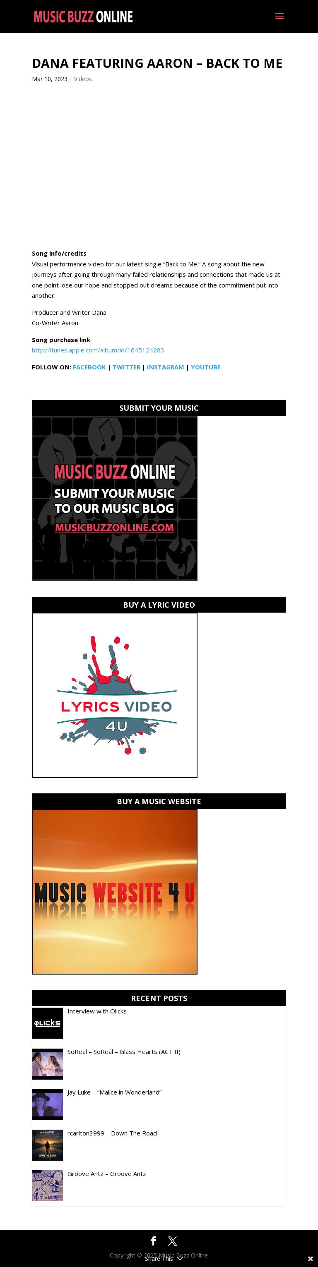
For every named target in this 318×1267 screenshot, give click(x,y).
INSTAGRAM (165, 367)
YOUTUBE (206, 367)
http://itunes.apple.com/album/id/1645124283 (98, 350)
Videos (83, 79)
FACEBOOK (89, 367)
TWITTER (126, 367)
